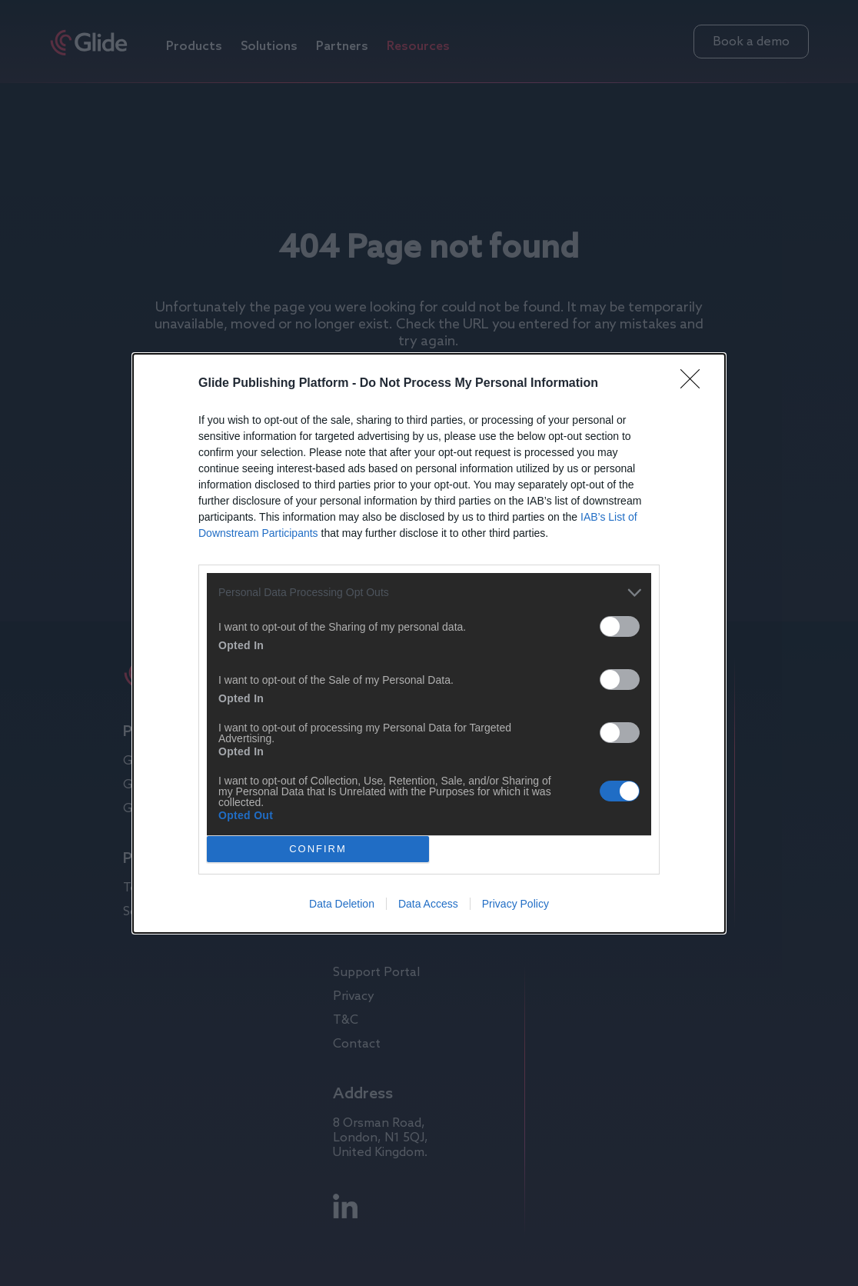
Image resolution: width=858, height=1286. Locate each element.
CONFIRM (318, 848)
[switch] (620, 626)
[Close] (695, 383)
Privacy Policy (515, 904)
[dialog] (429, 643)
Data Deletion (341, 904)
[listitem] (429, 593)
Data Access (428, 904)
